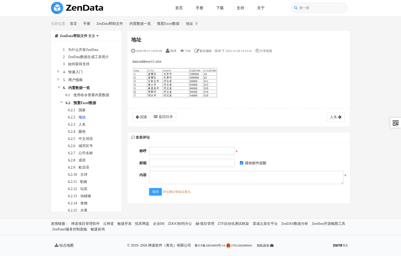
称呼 (143, 151)
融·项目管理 (205, 224)
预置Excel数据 (168, 24)
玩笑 (83, 189)
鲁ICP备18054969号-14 (210, 245)
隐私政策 (263, 245)
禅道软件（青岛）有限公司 (169, 245)
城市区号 (86, 146)
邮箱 (143, 163)
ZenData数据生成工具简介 (88, 57)
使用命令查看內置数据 (91, 95)
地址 (189, 24)
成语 (82, 160)
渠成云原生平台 (265, 224)
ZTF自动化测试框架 (233, 224)
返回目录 (163, 117)
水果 (83, 210)
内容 (143, 175)
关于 (261, 8)
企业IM (158, 224)
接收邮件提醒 (253, 163)
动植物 (85, 196)
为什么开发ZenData (83, 50)
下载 (220, 8)
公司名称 (86, 153)
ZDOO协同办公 (180, 224)
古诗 (83, 174)
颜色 (82, 131)
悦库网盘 (142, 224)
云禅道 (108, 224)
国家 (82, 110)
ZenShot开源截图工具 (328, 224)
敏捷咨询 (98, 229)
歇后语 (84, 167)
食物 (83, 203)
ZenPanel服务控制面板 (69, 229)
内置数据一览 (140, 24)
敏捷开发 (124, 224)
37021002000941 (239, 245)
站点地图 (64, 245)
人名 (82, 124)
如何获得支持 (79, 64)
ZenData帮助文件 (109, 24)
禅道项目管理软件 (85, 224)
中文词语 (86, 139)
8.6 (340, 245)
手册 (199, 8)
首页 (179, 8)
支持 (240, 8)
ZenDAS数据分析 (294, 224)
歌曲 (83, 182)
